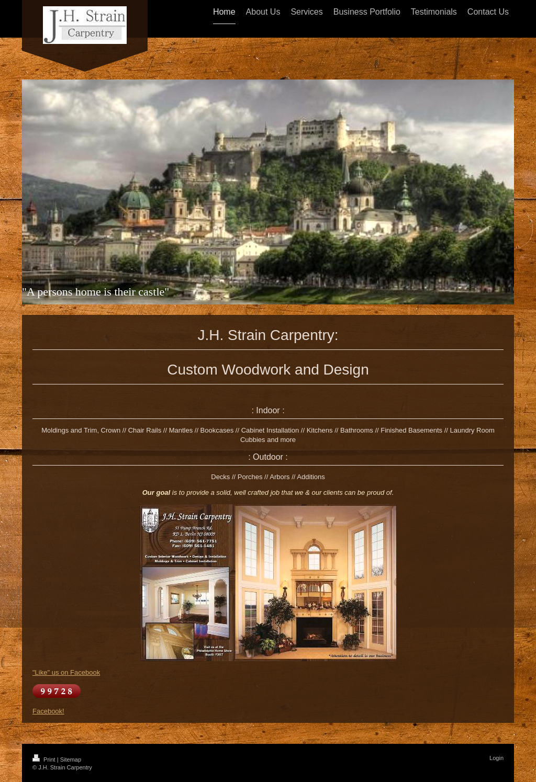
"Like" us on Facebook (66, 672)
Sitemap (70, 759)
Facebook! (48, 711)
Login (496, 758)
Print (44, 759)
